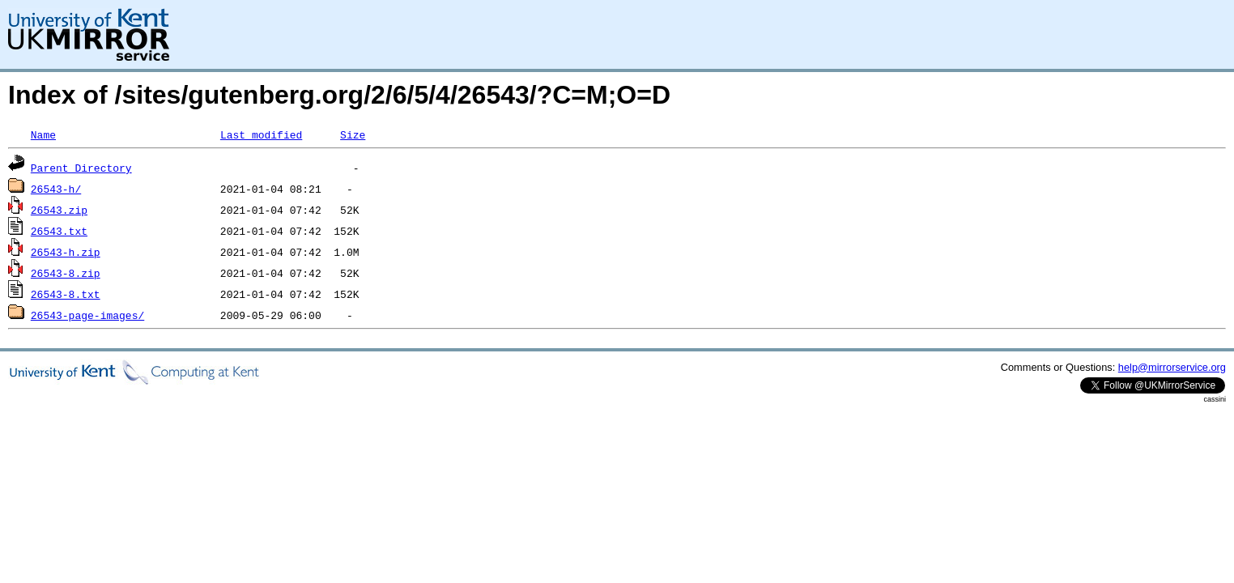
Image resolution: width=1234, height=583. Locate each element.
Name (43, 134)
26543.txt (59, 230)
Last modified (261, 134)
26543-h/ (56, 188)
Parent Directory (81, 167)
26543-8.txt (65, 294)
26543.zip (59, 209)
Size (352, 134)
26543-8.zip (65, 273)
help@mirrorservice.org (1172, 367)
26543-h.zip (65, 252)
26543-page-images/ (87, 315)
